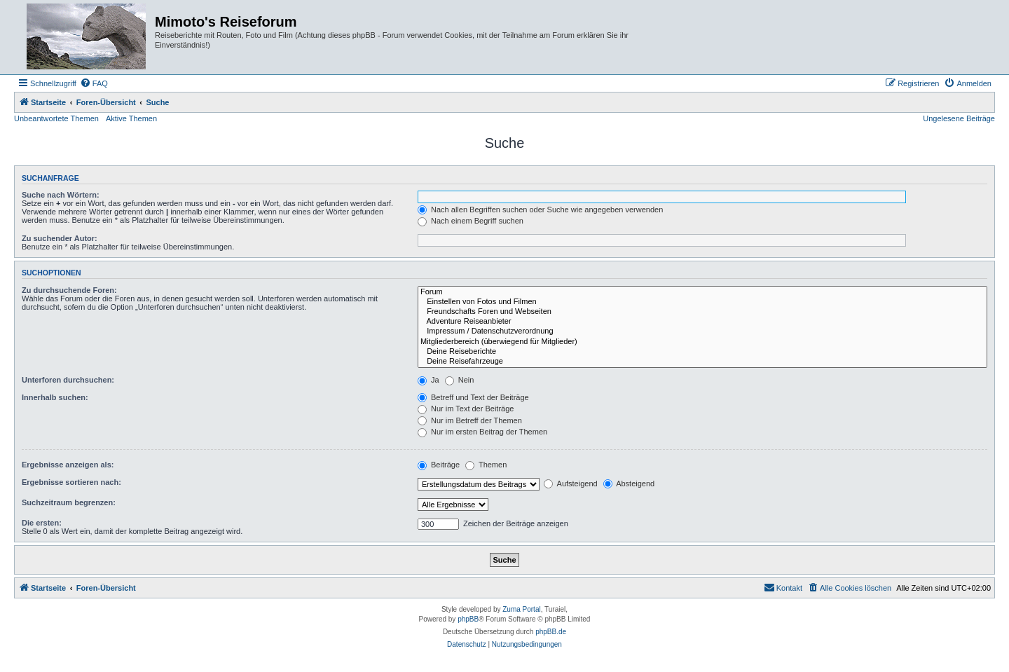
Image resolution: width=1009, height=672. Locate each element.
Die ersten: (42, 523)
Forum (702, 292)
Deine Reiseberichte (702, 352)
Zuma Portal (521, 609)
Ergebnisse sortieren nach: (71, 482)
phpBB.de (550, 632)
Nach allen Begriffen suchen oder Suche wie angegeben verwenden (540, 209)
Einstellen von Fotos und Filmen (702, 302)
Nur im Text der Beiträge (466, 408)
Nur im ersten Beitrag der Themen (482, 431)
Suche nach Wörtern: (60, 195)
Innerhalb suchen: (55, 397)
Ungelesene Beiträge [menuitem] (959, 118)
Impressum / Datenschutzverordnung (702, 331)
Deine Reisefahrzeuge (702, 361)
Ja (428, 380)
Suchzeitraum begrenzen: (69, 502)
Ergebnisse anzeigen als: (68, 464)
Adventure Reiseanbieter (702, 322)
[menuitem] (94, 83)
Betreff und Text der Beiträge (473, 397)
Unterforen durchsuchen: (68, 380)
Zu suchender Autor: (59, 238)
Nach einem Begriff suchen (470, 221)
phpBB (468, 619)
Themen (486, 464)
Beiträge (439, 464)
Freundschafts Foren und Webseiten (702, 312)
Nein (459, 380)
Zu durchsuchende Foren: (69, 290)
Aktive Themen (131, 118)
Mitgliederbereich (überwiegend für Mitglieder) (702, 342)
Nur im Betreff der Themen (470, 420)
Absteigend (629, 483)
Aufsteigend (571, 483)
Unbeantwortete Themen (56, 118)
